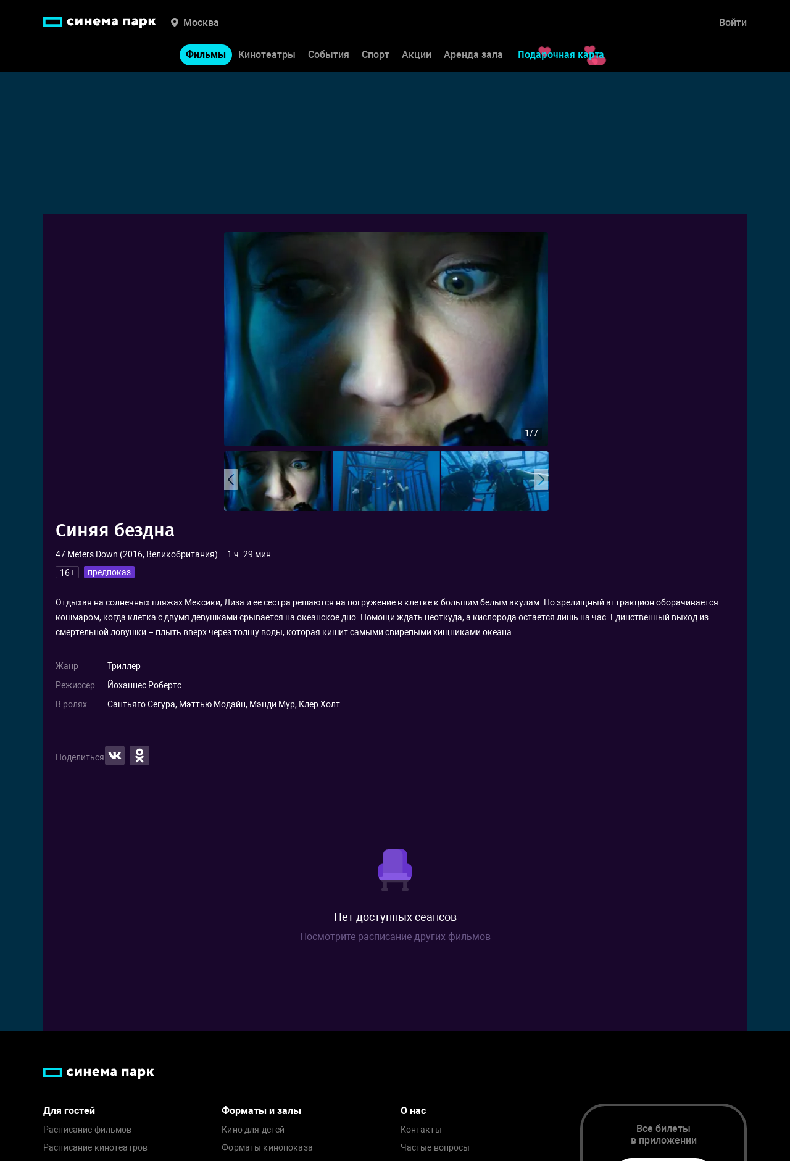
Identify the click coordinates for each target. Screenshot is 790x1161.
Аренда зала (473, 54)
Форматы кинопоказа (267, 1147)
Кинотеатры (267, 54)
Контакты (421, 1129)
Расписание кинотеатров (95, 1147)
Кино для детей (253, 1129)
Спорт (375, 54)
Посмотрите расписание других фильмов (395, 937)
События (328, 54)
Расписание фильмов (87, 1129)
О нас (413, 1111)
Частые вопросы (435, 1147)
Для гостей (69, 1111)
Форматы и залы (261, 1111)
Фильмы (206, 54)
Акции (416, 54)
